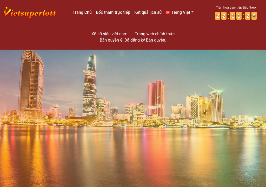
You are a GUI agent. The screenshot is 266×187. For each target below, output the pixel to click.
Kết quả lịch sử (148, 12)
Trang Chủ (81, 12)
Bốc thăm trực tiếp (113, 12)
